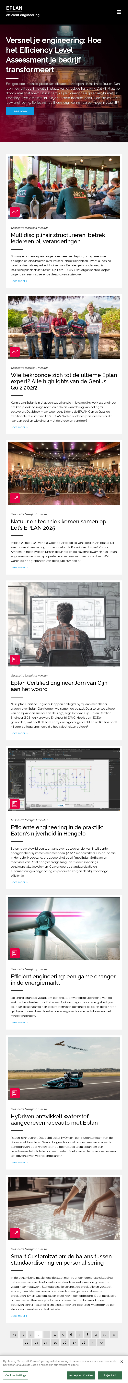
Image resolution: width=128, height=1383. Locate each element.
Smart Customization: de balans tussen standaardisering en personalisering (61, 1259)
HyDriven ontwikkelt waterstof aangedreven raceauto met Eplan (54, 1119)
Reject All (110, 1378)
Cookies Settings (15, 1378)
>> (101, 1342)
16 (64, 1342)
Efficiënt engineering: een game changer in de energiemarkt (63, 979)
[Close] (121, 1364)
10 (104, 1335)
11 (114, 1335)
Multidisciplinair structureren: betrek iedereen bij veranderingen (58, 238)
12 (26, 1342)
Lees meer (20, 111)
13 (36, 1342)
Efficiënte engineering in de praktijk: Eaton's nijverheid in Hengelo (57, 830)
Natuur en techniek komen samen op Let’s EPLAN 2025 (58, 524)
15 (55, 1342)
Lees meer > (19, 281)
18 (84, 1342)
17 (74, 1342)
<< (14, 1335)
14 (45, 1342)
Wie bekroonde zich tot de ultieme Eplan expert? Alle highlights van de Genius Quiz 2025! (64, 381)
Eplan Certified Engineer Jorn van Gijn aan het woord (59, 686)
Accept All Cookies (81, 1378)
